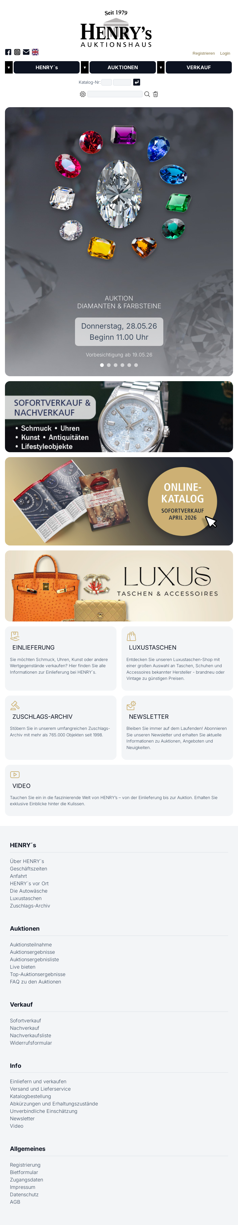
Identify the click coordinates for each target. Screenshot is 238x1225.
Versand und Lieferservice (40, 1093)
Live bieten (22, 971)
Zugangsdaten (26, 1184)
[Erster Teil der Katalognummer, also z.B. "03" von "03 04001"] (106, 82)
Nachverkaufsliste (30, 1040)
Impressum (22, 1192)
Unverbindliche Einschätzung (43, 1116)
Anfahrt (18, 881)
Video (16, 1130)
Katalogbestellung (30, 1101)
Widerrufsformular (31, 1047)
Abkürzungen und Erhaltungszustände (54, 1108)
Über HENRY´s (27, 866)
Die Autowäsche (28, 895)
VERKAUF (199, 67)
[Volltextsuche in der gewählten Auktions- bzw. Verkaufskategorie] (115, 94)
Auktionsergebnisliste (34, 964)
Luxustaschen (26, 903)
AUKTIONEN (123, 67)
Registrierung (25, 1169)
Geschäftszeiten (28, 873)
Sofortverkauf (25, 1025)
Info (15, 1070)
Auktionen (25, 933)
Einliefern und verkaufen (38, 1086)
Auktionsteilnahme (31, 949)
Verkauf (21, 1009)
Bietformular (24, 1177)
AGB (15, 1206)
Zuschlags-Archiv (30, 910)
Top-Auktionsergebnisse (37, 979)
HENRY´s (47, 67)
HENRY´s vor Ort (29, 888)
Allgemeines (28, 1153)
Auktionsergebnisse (32, 956)
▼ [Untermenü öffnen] (9, 67)
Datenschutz (24, 1199)
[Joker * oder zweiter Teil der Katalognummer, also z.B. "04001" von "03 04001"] (122, 82)
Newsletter (22, 1123)
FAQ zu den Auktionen (35, 986)
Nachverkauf (24, 1032)
